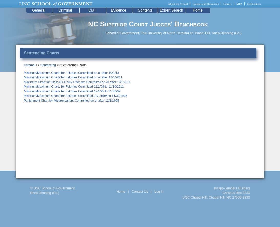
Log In (159, 191)
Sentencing (48, 65)
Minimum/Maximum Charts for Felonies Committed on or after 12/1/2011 (73, 77)
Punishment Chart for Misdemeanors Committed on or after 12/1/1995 (71, 100)
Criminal (65, 10)
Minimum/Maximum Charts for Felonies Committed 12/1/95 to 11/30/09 (72, 91)
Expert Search (171, 10)
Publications (254, 3)
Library (227, 3)
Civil (91, 10)
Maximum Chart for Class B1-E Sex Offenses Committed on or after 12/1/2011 (77, 82)
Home (198, 10)
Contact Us (140, 191)
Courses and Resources (205, 3)
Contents (145, 10)
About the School (178, 3)
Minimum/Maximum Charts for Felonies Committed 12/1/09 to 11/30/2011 (74, 86)
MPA (239, 3)
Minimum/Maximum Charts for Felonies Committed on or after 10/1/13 (71, 73)
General (38, 10)
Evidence (118, 10)
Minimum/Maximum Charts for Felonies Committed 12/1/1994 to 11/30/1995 (75, 96)
